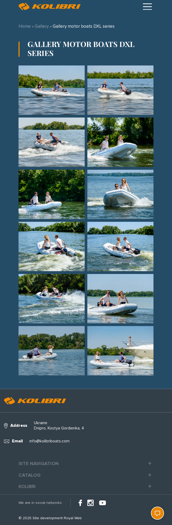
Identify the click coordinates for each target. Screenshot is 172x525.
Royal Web (73, 518)
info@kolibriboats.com (49, 441)
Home (25, 26)
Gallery (42, 26)
